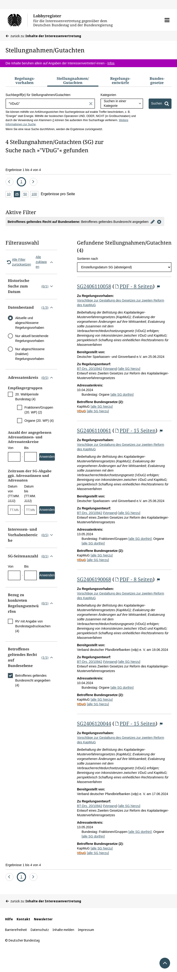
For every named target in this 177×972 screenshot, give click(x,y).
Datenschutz (40, 929)
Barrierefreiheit (16, 929)
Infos (110, 63)
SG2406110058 (94, 286)
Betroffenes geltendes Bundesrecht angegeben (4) (32, 680)
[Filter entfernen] (159, 221)
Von (10, 448)
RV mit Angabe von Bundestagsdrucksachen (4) (32, 626)
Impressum (86, 929)
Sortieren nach (87, 258)
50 (25, 194)
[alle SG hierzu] (129, 369)
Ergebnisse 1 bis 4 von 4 (23, 170)
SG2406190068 (94, 579)
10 (9, 194)
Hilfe (9, 919)
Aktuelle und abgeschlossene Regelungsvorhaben (29, 322)
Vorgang (110, 369)
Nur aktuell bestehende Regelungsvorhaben (31, 338)
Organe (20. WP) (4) (39, 420)
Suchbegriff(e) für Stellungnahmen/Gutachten (38, 95)
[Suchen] (160, 104)
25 (17, 194)
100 (35, 194)
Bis (26, 448)
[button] (167, 20)
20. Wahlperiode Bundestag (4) (26, 396)
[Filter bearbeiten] (152, 221)
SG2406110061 (94, 430)
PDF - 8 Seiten (133, 286)
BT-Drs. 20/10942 (89, 369)
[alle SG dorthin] (121, 394)
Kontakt (23, 919)
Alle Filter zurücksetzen (18, 262)
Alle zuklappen (45, 262)
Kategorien (108, 95)
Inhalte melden (63, 929)
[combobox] (121, 104)
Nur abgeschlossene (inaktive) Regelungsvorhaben (30, 354)
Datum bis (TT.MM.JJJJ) (30, 494)
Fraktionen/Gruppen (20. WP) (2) (38, 410)
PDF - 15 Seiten (135, 430)
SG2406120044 (94, 723)
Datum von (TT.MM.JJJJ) (14, 494)
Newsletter (43, 919)
